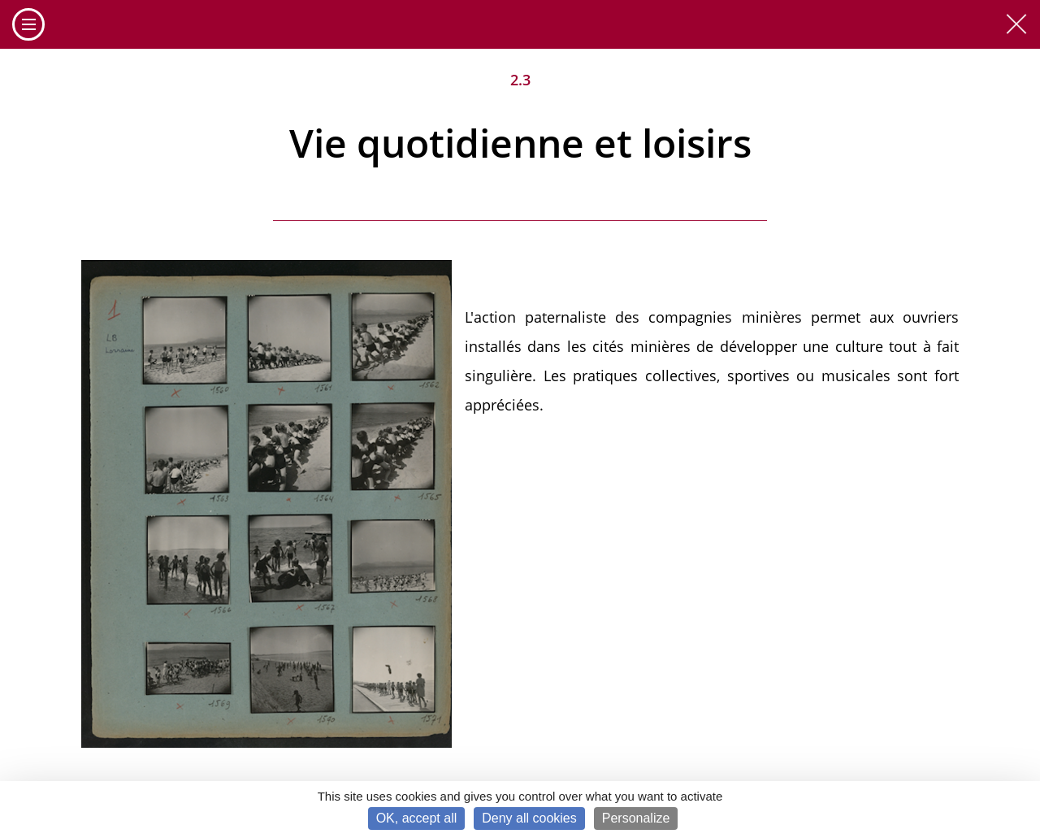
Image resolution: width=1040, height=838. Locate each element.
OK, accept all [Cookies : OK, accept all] (416, 818)
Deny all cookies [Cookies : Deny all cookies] (529, 818)
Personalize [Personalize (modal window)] (636, 818)
